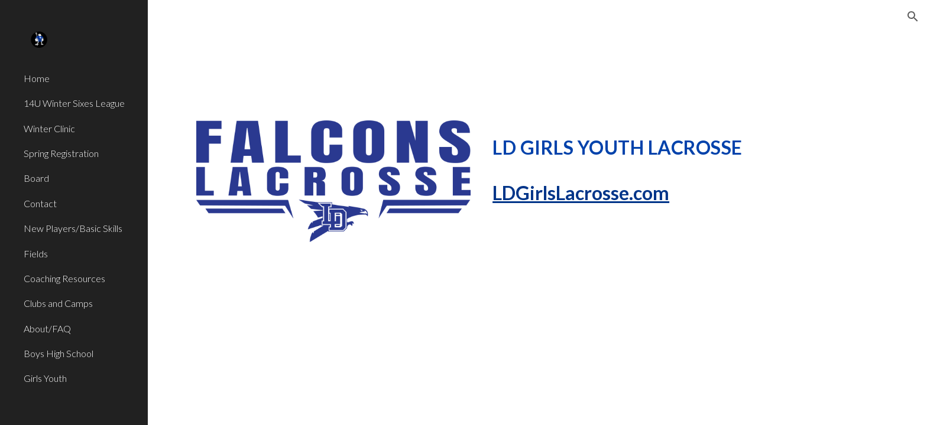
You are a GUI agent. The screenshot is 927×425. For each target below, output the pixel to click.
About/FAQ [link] (47, 328)
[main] (683, 144)
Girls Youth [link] (45, 378)
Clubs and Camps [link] (58, 303)
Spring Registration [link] (61, 153)
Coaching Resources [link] (64, 278)
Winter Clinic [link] (49, 128)
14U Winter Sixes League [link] (74, 103)
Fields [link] (36, 253)
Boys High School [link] (58, 353)
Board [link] (36, 178)
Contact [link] (40, 203)
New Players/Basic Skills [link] (73, 228)
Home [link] (37, 78)
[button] (913, 16)
